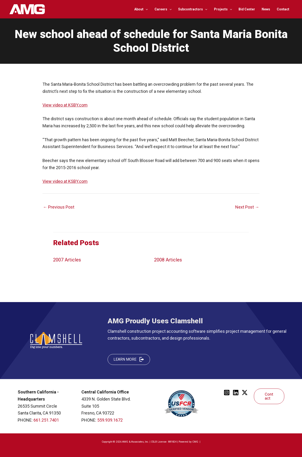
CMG (195, 441)
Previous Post (58, 207)
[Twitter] (245, 392)
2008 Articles (168, 260)
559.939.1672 (110, 420)
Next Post (247, 207)
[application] (145, 9)
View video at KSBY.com (65, 105)
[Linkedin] (236, 392)
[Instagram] (227, 392)
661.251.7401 (46, 420)
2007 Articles (67, 260)
